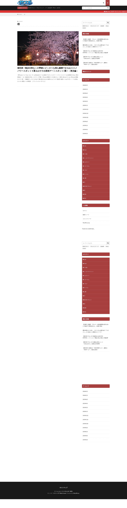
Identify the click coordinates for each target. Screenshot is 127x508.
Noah (85, 152)
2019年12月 (86, 111)
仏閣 (85, 182)
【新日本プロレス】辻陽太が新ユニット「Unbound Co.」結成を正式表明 (93, 57)
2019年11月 (86, 115)
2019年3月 (85, 136)
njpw (85, 148)
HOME (20, 14)
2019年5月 (85, 127)
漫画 (85, 199)
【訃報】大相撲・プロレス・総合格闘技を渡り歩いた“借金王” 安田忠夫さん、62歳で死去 (96, 40)
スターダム (87, 169)
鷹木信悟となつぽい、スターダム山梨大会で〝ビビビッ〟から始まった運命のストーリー (96, 46)
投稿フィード (86, 220)
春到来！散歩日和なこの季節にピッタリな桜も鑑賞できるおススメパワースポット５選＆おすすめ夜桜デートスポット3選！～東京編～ (47, 69)
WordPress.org (86, 228)
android (61, 8)
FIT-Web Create (61, 502)
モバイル (86, 178)
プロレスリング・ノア (42, 8)
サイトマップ (63, 496)
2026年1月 (85, 89)
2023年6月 (85, 94)
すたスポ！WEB (68, 500)
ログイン (85, 216)
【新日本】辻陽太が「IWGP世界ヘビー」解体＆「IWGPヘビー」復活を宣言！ (95, 63)
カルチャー (87, 165)
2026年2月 (85, 85)
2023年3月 (85, 102)
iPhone (56, 8)
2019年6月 (85, 123)
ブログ (85, 174)
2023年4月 (85, 98)
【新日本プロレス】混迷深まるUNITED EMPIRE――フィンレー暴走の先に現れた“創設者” (95, 51)
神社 (85, 203)
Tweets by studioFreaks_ (88, 234)
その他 (85, 157)
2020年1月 (85, 106)
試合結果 (51, 8)
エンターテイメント (89, 161)
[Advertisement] (96, 373)
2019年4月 (85, 132)
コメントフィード (87, 224)
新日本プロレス (32, 8)
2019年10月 (86, 119)
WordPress (77, 502)
